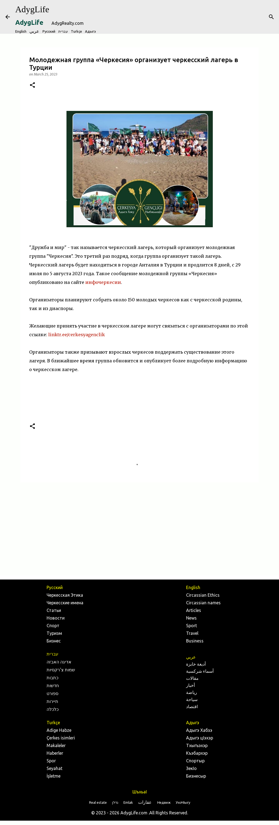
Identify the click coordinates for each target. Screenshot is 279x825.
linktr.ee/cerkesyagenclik (76, 334)
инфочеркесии (103, 282)
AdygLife (32, 9)
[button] (32, 85)
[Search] (271, 16)
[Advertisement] (139, 528)
